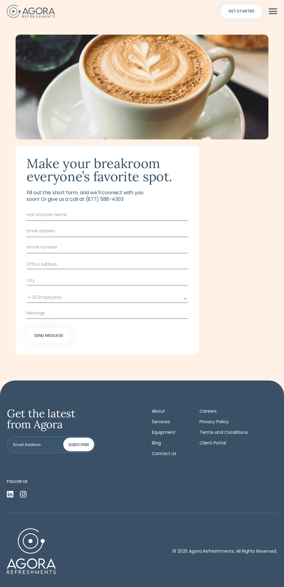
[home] (31, 11)
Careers (208, 411)
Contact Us (164, 453)
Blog (156, 443)
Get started (241, 11)
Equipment (164, 432)
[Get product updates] (35, 444)
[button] (273, 11)
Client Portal (213, 443)
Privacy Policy (214, 422)
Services (161, 422)
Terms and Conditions (224, 432)
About (158, 411)
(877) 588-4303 (104, 199)
